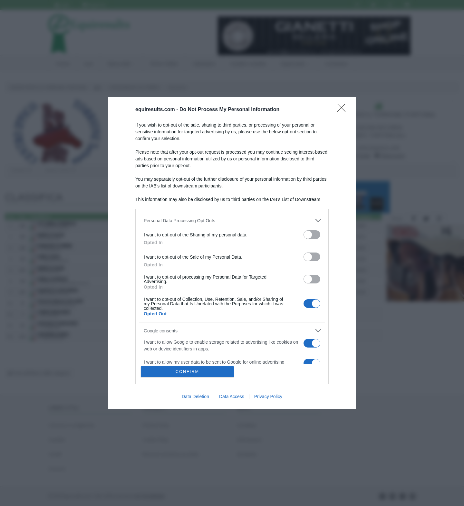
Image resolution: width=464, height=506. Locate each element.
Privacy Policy (268, 396)
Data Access (231, 396)
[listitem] (232, 220)
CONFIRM (188, 371)
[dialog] (232, 253)
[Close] (343, 110)
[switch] (312, 234)
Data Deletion (195, 396)
